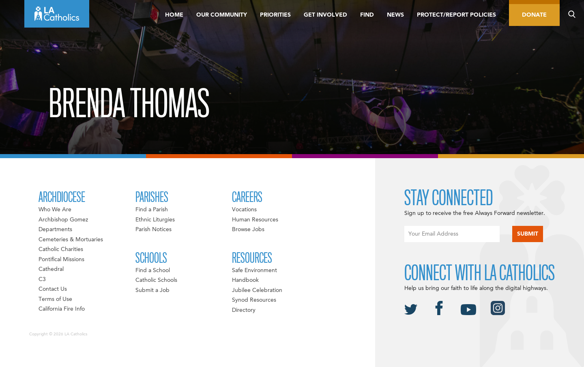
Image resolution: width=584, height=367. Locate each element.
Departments (55, 229)
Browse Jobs (248, 229)
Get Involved (325, 15)
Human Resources (255, 220)
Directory (244, 310)
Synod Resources (254, 300)
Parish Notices (153, 229)
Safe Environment (254, 270)
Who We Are (55, 209)
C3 (42, 279)
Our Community (221, 15)
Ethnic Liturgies (155, 220)
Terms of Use (55, 299)
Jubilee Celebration (257, 290)
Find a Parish (151, 209)
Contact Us (53, 289)
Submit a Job (152, 290)
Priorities (275, 15)
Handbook (245, 280)
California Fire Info (62, 309)
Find (367, 15)
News (395, 15)
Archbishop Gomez (63, 220)
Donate (534, 15)
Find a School (152, 270)
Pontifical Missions (61, 259)
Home (174, 15)
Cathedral (51, 269)
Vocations (244, 209)
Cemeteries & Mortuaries (71, 240)
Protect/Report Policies (456, 15)
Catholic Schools (156, 280)
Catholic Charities (61, 249)
